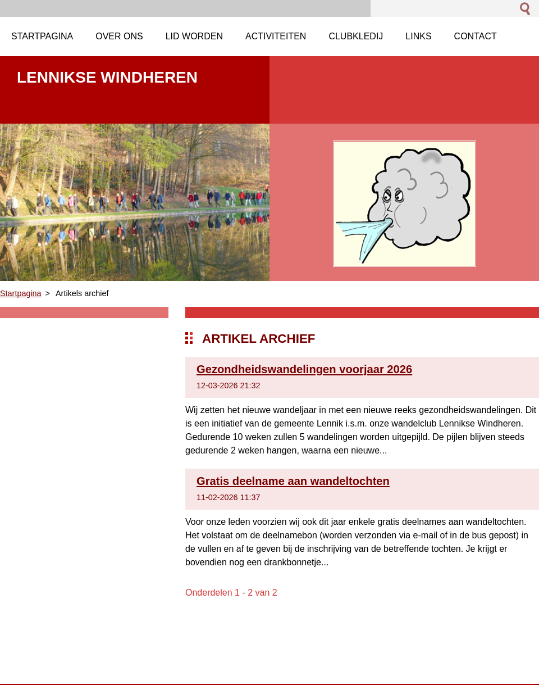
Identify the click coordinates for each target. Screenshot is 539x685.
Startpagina (21, 293)
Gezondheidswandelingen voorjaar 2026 (304, 369)
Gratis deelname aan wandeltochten (293, 481)
